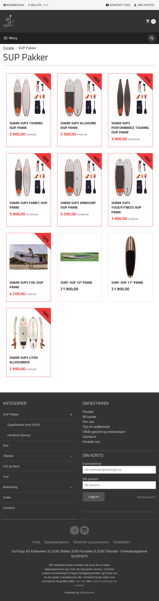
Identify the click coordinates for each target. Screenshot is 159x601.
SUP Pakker (11, 414)
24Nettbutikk (87, 592)
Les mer (81, 581)
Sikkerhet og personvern (91, 542)
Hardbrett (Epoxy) (18, 435)
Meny (10, 38)
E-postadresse (92, 463)
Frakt (36, 542)
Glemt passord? (146, 497)
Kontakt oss (91, 441)
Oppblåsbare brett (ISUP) (23, 424)
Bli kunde (89, 417)
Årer (5, 445)
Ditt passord (90, 479)
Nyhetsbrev (121, 542)
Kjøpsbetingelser (56, 542)
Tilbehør (8, 456)
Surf (5, 476)
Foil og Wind (11, 466)
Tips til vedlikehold (96, 427)
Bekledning (10, 487)
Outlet (7, 497)
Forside (8, 48)
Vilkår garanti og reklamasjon (104, 432)
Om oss (88, 422)
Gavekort (9, 507)
